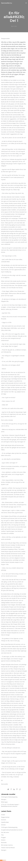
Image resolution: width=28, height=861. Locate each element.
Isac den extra (5, 832)
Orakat (3, 814)
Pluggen (3, 837)
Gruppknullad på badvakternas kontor (12, 830)
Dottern (3, 840)
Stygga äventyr (5, 817)
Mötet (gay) (4, 802)
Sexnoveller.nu (6, 3)
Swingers (3, 799)
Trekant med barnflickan (8, 847)
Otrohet (3, 825)
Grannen (3, 820)
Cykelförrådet (5, 822)
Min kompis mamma (7, 845)
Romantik (3, 842)
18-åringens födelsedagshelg (9, 797)
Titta (2, 835)
